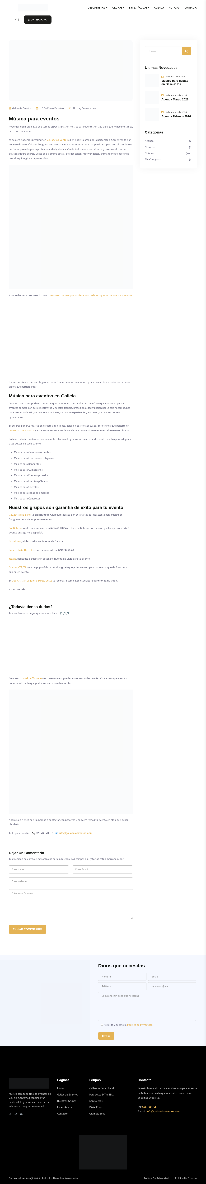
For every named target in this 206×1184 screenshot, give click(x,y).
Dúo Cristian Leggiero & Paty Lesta (32, 580)
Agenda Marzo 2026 (174, 99)
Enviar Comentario (27, 929)
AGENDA (159, 7)
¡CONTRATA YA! (37, 19)
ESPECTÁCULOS (138, 7)
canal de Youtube (32, 678)
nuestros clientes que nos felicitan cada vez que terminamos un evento (90, 295)
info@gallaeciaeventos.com (75, 833)
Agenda (149, 140)
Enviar (106, 1036)
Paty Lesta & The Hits (21, 550)
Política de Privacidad (139, 1024)
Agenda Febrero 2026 (176, 116)
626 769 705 (149, 1106)
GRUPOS (117, 7)
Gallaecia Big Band (20, 514)
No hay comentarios (84, 108)
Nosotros (150, 147)
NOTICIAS (174, 7)
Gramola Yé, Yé (17, 567)
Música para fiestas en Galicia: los (174, 82)
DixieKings (15, 541)
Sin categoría (152, 159)
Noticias (149, 153)
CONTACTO (190, 7)
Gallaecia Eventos (21, 108)
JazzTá (12, 558)
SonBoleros (15, 528)
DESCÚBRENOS (97, 7)
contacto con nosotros (21, 430)
